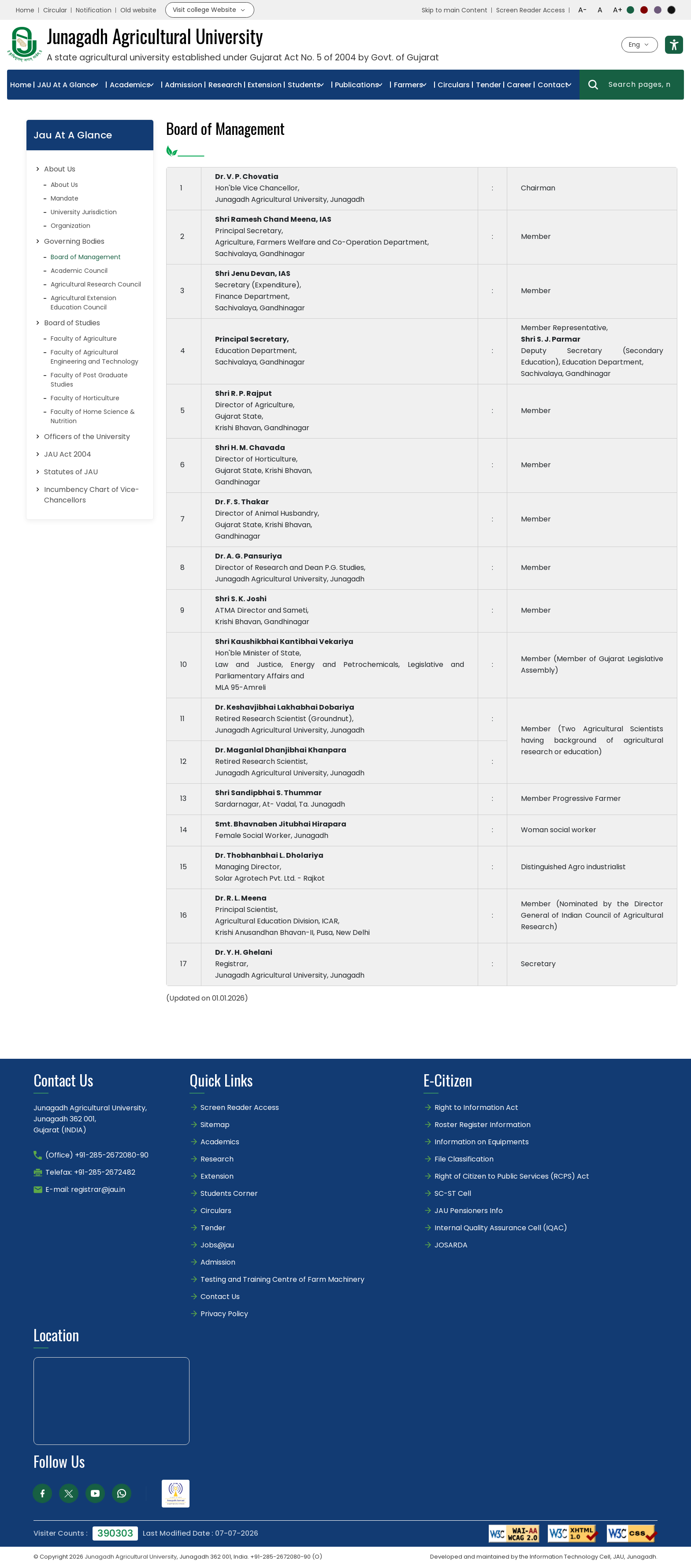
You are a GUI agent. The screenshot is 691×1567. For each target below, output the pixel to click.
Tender (488, 85)
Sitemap (215, 1125)
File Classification (464, 1159)
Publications (357, 85)
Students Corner (229, 1193)
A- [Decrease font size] (582, 10)
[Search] (593, 84)
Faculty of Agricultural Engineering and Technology (94, 357)
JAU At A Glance (66, 85)
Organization (70, 225)
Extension (265, 85)
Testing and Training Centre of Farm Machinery (282, 1279)
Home (25, 10)
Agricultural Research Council (96, 284)
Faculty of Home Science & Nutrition (93, 416)
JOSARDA (452, 1245)
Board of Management (86, 257)
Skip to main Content (454, 10)
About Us (64, 184)
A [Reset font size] (600, 10)
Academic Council (79, 270)
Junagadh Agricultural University (131, 1556)
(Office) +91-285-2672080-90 (97, 1155)
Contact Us (220, 1297)
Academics (130, 85)
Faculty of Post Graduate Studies (89, 380)
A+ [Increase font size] (617, 10)
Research (225, 85)
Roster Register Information (483, 1125)
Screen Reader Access (530, 10)
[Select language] (639, 44)
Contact (553, 85)
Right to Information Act (476, 1107)
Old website (138, 10)
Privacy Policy (224, 1314)
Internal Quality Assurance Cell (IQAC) (501, 1228)
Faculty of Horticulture (85, 398)
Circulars (454, 85)
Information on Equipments (482, 1142)
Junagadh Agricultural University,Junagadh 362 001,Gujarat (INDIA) (90, 1119)
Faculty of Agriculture (84, 338)
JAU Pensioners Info (469, 1211)
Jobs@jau (217, 1245)
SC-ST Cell (453, 1193)
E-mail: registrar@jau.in (85, 1189)
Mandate (64, 198)
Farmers (408, 85)
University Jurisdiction (84, 212)
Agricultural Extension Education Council (83, 303)
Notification (93, 10)
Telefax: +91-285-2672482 (90, 1172)
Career (519, 85)
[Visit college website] (209, 10)
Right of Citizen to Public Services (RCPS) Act (512, 1176)
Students (304, 85)
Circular (55, 10)
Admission (183, 85)
